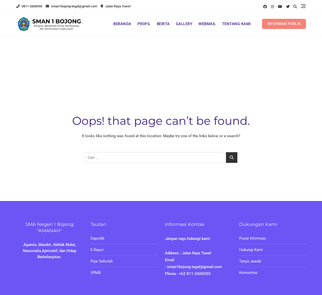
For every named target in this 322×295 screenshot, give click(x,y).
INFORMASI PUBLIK (284, 24)
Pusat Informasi (252, 238)
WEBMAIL (207, 24)
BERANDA (122, 24)
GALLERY (184, 24)
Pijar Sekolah (101, 261)
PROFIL (144, 24)
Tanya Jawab (250, 261)
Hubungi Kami (251, 249)
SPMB (95, 272)
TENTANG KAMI (236, 24)
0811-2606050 (29, 6)
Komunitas (248, 272)
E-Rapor (97, 249)
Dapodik (97, 238)
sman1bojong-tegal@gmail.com (71, 6)
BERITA (163, 24)
